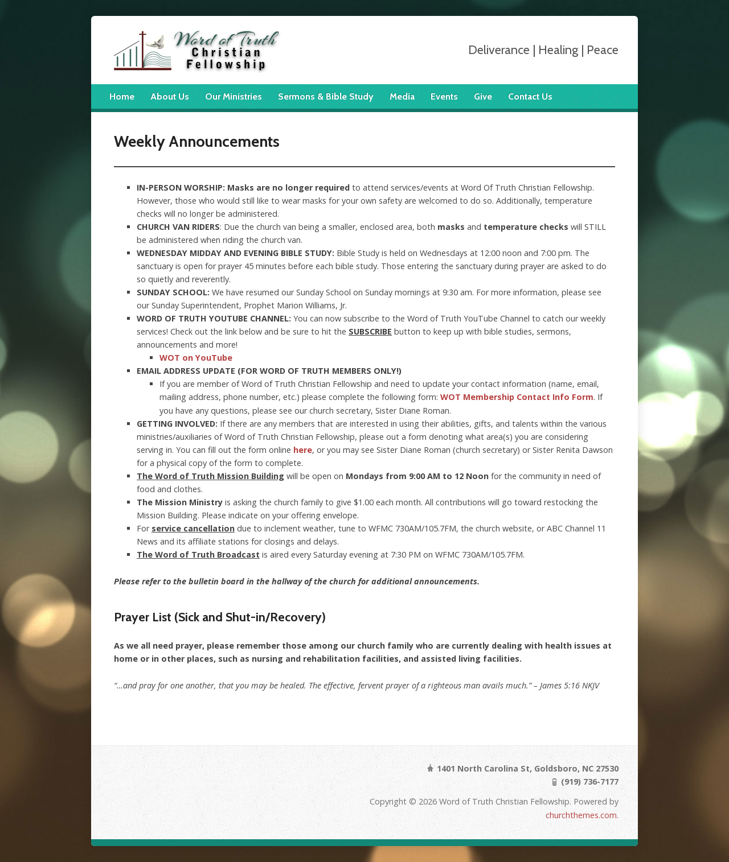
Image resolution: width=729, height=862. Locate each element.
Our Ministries (233, 96)
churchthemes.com (581, 815)
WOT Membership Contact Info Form (516, 396)
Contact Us (530, 96)
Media (402, 96)
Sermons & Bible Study (326, 96)
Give (483, 96)
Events (444, 96)
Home (121, 96)
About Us (169, 96)
